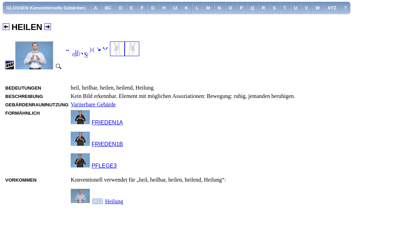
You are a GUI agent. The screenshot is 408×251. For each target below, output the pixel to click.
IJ (175, 7)
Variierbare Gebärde (93, 104)
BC (108, 7)
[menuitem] (46, 8)
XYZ (331, 7)
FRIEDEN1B (107, 144)
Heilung (114, 201)
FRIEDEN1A (107, 123)
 (86, 52)
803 (97, 201)
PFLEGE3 (104, 166)
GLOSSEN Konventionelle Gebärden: (46, 7)
